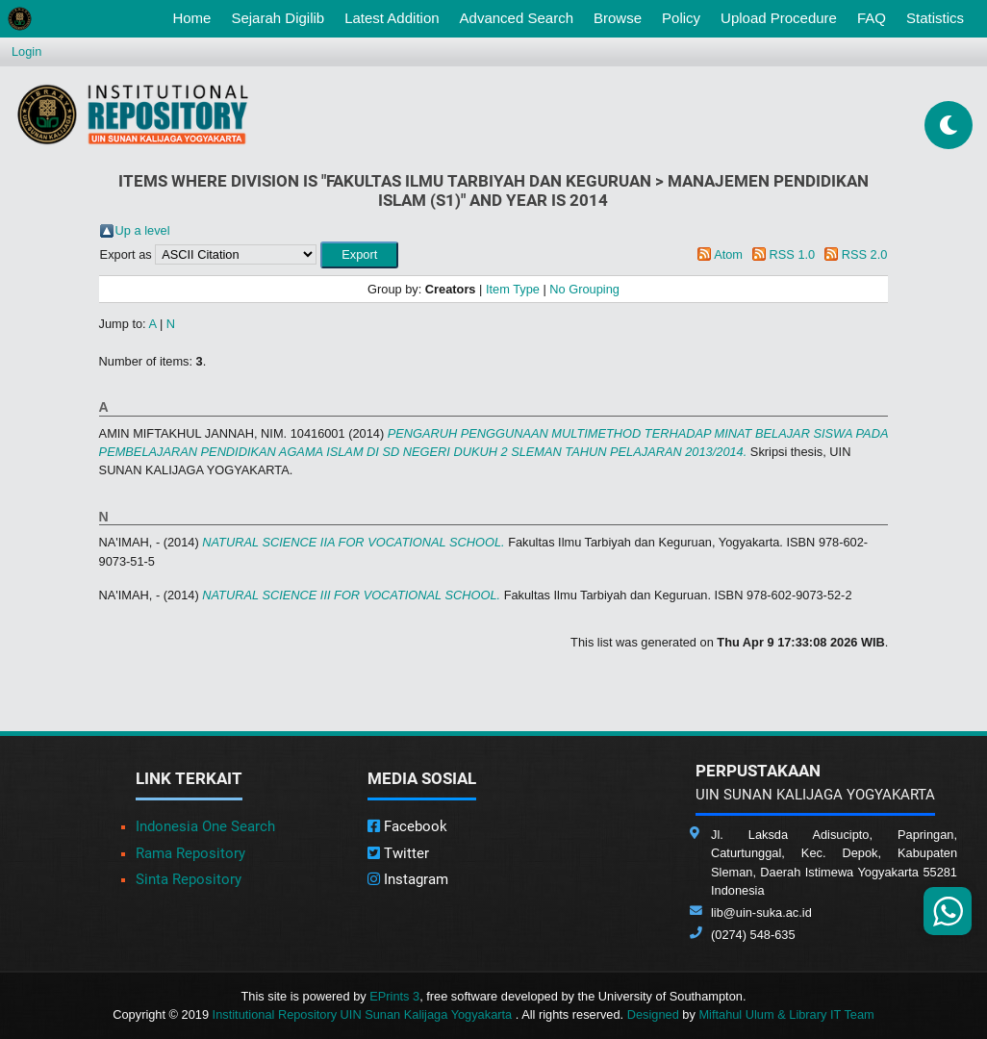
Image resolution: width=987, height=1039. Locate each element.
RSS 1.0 (793, 254)
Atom (728, 254)
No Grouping (584, 289)
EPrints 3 (394, 996)
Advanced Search (516, 18)
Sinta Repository (188, 879)
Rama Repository (190, 853)
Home (195, 16)
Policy (681, 18)
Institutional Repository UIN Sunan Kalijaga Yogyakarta (364, 1014)
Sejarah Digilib (277, 18)
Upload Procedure (779, 18)
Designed (653, 1014)
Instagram (407, 879)
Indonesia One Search (205, 826)
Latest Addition (391, 18)
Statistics (935, 18)
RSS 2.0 (865, 254)
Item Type (513, 289)
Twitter (398, 853)
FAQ (871, 18)
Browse (618, 18)
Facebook (407, 826)
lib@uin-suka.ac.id (761, 912)
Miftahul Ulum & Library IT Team (785, 1014)
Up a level (142, 230)
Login (26, 51)
